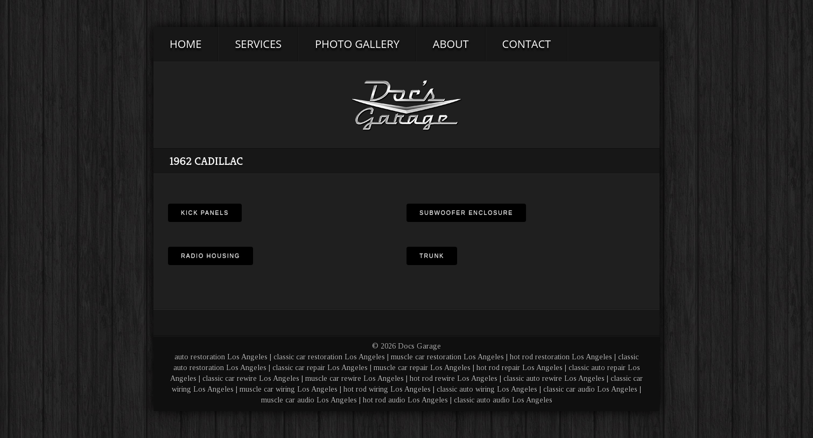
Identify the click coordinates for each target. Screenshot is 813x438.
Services (258, 44)
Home (185, 44)
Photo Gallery (357, 44)
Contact (526, 44)
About (451, 44)
